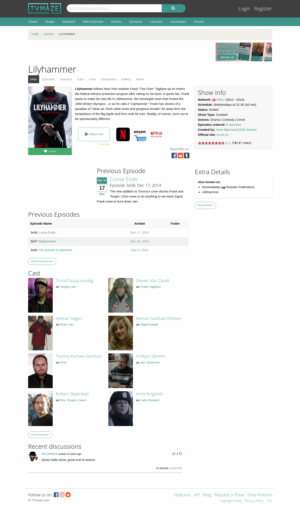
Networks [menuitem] (68, 22)
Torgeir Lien (68, 286)
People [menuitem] (50, 22)
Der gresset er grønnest (55, 250)
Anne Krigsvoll (149, 394)
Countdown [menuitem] (178, 22)
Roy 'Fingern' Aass (73, 400)
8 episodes (233, 124)
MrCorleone (49, 453)
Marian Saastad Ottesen (158, 318)
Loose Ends (124, 178)
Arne (63, 362)
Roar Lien (67, 324)
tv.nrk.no (222, 134)
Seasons (66, 79)
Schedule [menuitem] (135, 22)
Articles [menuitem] (116, 22)
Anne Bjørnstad (226, 129)
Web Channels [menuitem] (93, 22)
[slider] (214, 143)
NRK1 (220, 99)
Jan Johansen (150, 362)
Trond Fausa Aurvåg (74, 280)
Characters (108, 79)
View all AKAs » (205, 205)
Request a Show (229, 495)
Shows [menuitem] (33, 22)
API (197, 495)
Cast (80, 79)
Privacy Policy (254, 501)
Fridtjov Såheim (150, 356)
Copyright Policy (231, 501)
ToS (269, 501)
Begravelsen (47, 241)
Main (33, 79)
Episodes (48, 79)
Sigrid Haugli (149, 324)
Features (182, 495)
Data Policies (260, 495)
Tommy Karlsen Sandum (79, 356)
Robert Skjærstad (72, 394)
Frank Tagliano (150, 286)
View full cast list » (40, 434)
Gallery (126, 79)
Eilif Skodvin (248, 129)
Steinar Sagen (69, 318)
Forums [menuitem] (199, 22)
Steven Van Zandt (152, 280)
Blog (207, 495)
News (140, 79)
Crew (92, 79)
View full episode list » (42, 261)
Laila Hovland (149, 400)
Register (263, 8)
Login (244, 8)
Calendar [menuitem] (156, 22)
